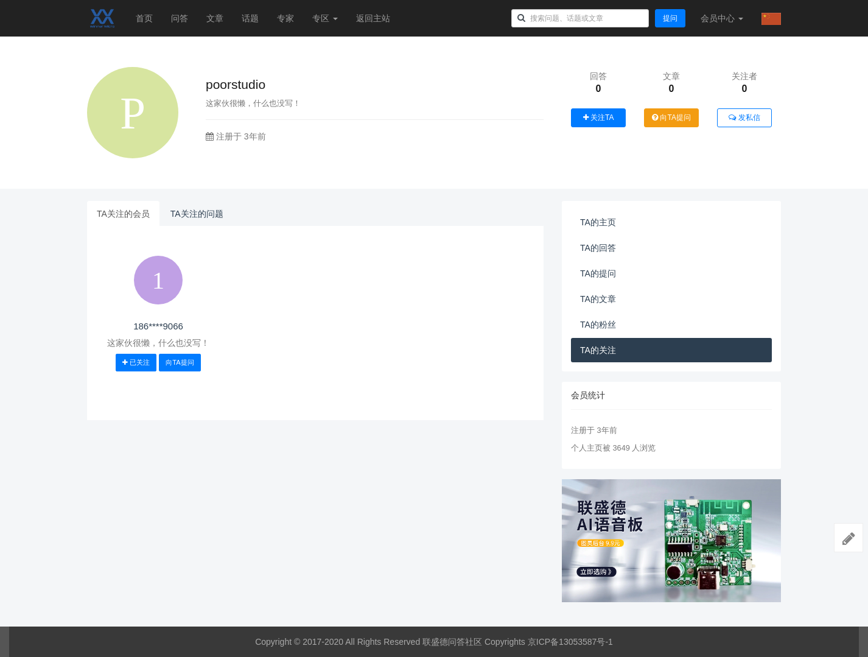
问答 (179, 18)
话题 (250, 18)
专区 (325, 18)
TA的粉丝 (598, 324)
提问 (670, 18)
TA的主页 (598, 222)
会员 (722, 18)
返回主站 (373, 18)
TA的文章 (598, 299)
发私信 (744, 117)
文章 (214, 18)
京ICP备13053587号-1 (570, 642)
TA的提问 (598, 273)
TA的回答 (598, 248)
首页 (144, 18)
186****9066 (158, 326)
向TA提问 (671, 117)
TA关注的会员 (123, 214)
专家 (285, 18)
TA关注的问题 (196, 214)
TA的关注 (598, 350)
